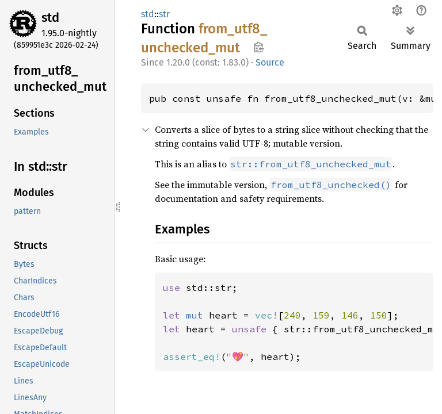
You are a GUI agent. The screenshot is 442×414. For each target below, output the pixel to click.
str (164, 14)
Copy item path (258, 47)
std (50, 17)
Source (270, 62)
